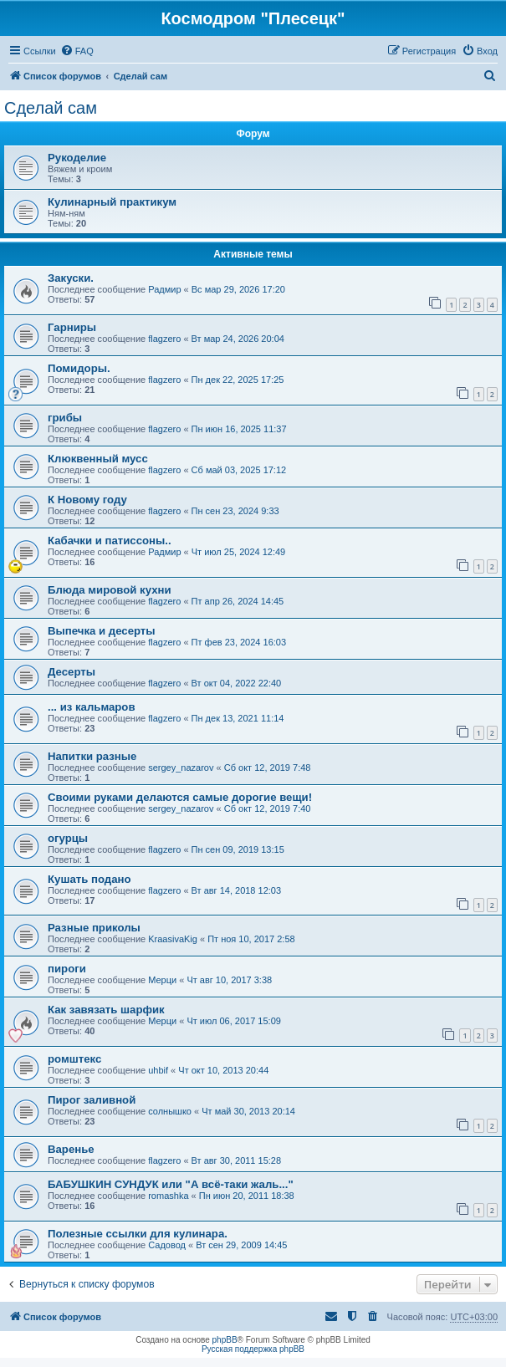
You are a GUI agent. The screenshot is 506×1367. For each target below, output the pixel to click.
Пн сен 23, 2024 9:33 (235, 511)
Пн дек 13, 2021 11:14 (238, 718)
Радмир (164, 289)
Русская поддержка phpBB (253, 1349)
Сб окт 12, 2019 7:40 (267, 808)
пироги (67, 968)
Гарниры (72, 327)
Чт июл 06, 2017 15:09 (233, 1021)
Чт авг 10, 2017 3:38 (229, 980)
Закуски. (71, 278)
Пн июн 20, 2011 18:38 (246, 1196)
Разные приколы (94, 927)
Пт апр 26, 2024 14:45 (238, 601)
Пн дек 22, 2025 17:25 (238, 380)
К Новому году (87, 499)
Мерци (162, 980)
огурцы (68, 838)
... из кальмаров (91, 707)
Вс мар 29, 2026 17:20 (238, 289)
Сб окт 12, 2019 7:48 (267, 768)
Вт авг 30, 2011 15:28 (237, 1160)
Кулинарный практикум (112, 202)
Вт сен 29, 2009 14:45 (241, 1245)
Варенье (71, 1149)
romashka (168, 1196)
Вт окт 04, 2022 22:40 (237, 683)
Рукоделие (77, 157)
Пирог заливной (91, 1100)
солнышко (170, 1111)
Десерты (71, 672)
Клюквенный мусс (98, 458)
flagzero (164, 339)
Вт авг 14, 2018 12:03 (237, 890)
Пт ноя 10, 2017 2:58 (251, 939)
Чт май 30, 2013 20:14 (248, 1111)
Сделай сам (50, 108)
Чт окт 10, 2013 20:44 (223, 1070)
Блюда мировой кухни (109, 590)
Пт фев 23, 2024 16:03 (239, 642)
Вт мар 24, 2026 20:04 (238, 339)
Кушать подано (89, 879)
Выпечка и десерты (102, 631)
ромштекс (74, 1059)
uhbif (158, 1070)
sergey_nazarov (180, 768)
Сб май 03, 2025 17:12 (239, 470)
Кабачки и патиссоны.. (109, 540)
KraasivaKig (172, 939)
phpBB (225, 1339)
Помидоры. (79, 368)
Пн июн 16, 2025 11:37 (239, 429)
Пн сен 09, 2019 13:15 (238, 849)
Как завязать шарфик (106, 1009)
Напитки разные (92, 756)
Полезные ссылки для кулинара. (137, 1233)
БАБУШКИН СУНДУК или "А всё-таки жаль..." (171, 1184)
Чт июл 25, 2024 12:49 (238, 552)
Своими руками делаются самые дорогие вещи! (180, 797)
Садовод (167, 1245)
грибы (65, 417)
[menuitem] (77, 51)
